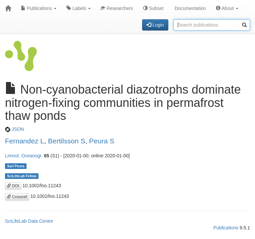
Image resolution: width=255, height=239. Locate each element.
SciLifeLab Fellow (22, 176)
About (227, 8)
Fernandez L (24, 141)
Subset (153, 8)
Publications (38, 8)
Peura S (101, 141)
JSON (14, 129)
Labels (78, 8)
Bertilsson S (66, 141)
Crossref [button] (17, 197)
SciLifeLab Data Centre (29, 221)
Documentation (189, 8)
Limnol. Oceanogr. (24, 155)
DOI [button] (13, 186)
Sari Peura (15, 166)
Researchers (117, 8)
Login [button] (155, 25)
